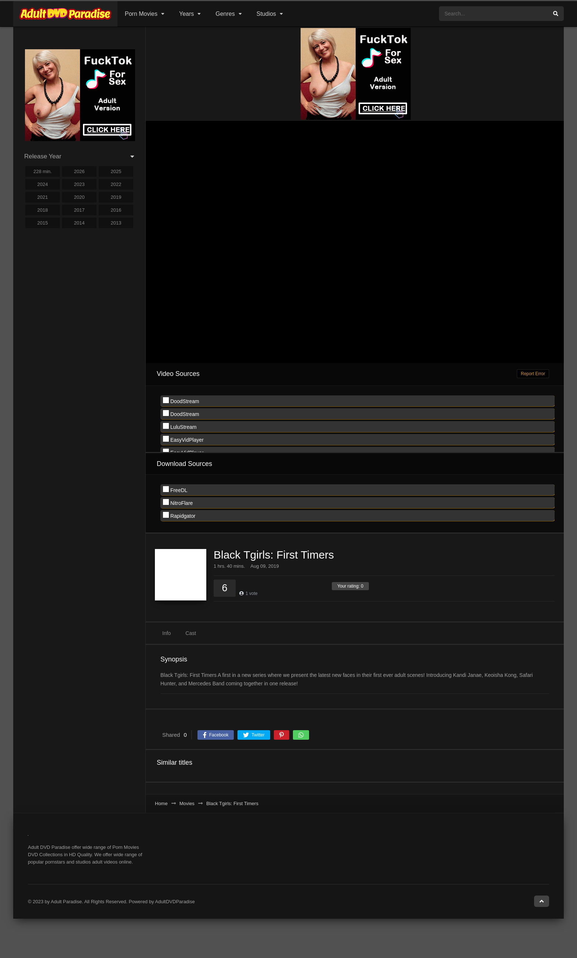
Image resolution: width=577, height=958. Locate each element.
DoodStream (181, 400)
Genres (225, 14)
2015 (42, 223)
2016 (116, 210)
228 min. (42, 171)
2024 (42, 184)
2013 (116, 223)
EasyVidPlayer (183, 439)
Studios (266, 14)
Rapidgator (179, 515)
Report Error (533, 373)
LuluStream (179, 426)
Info (166, 633)
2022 (116, 184)
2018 (42, 210)
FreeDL (175, 489)
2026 (79, 171)
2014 (79, 223)
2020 (79, 197)
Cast (190, 633)
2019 (116, 197)
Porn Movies (141, 14)
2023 (79, 184)
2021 (42, 197)
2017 (79, 210)
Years (186, 14)
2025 (116, 171)
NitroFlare (178, 502)
